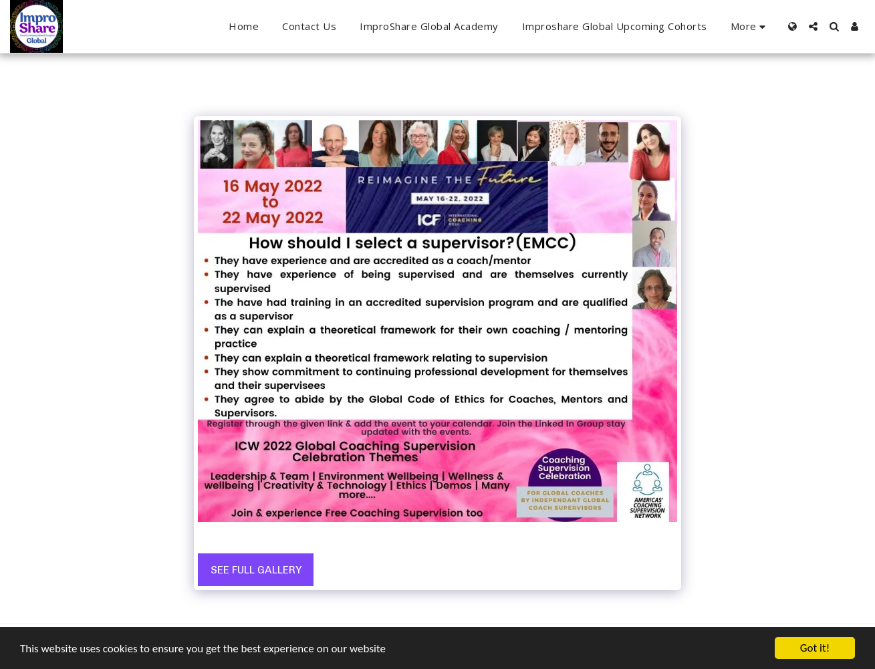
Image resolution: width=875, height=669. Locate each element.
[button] (813, 26)
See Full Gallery (256, 569)
